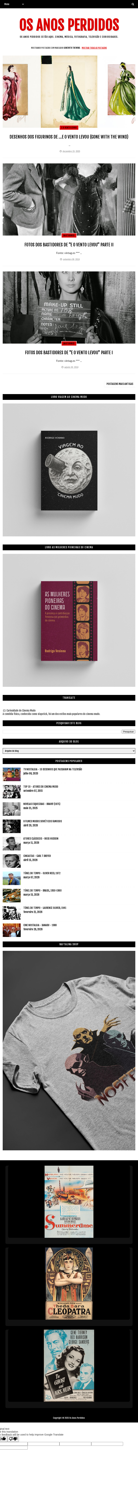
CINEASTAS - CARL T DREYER (37, 855)
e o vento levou (69, 127)
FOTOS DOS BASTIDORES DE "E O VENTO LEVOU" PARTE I (69, 352)
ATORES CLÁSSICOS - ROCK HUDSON (40, 838)
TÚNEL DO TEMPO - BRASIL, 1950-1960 (42, 890)
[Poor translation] (13, 1439)
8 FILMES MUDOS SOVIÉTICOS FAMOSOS (42, 821)
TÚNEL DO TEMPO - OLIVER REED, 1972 (41, 873)
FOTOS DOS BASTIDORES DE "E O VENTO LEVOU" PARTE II (69, 244)
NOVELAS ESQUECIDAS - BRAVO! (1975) (41, 803)
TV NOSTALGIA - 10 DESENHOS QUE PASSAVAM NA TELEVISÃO (52, 769)
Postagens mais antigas (120, 383)
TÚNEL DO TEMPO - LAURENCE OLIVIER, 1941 (44, 907)
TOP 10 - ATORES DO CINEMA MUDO (40, 786)
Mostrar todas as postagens (94, 48)
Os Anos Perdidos (69, 25)
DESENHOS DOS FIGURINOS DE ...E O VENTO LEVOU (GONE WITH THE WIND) (69, 137)
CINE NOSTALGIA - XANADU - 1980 (40, 925)
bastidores (69, 235)
